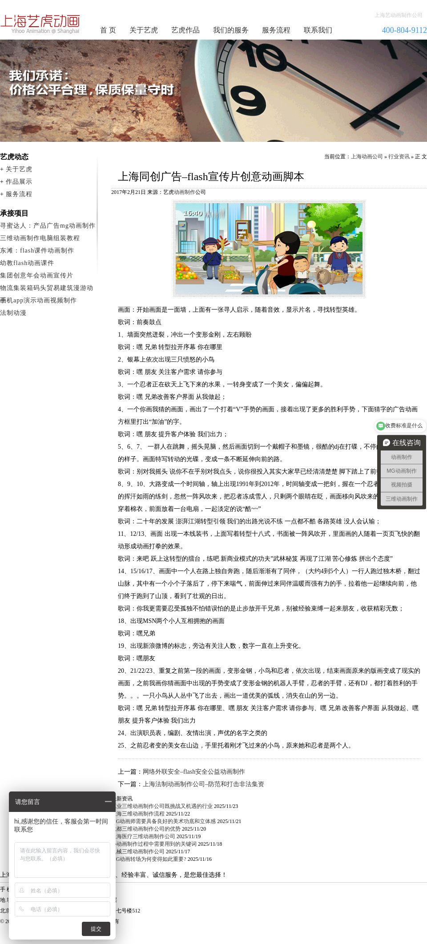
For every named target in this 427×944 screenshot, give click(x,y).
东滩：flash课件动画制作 (37, 250)
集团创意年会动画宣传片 (36, 275)
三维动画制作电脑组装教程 (40, 238)
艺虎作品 (185, 30)
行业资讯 (399, 156)
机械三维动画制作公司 (138, 851)
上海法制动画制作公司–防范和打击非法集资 (203, 784)
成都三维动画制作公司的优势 (146, 829)
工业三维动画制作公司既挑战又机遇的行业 (162, 806)
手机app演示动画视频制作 (38, 300)
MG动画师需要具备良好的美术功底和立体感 (163, 821)
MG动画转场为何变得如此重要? (148, 859)
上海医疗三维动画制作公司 (143, 836)
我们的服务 (231, 30)
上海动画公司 (367, 156)
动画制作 (184, 192)
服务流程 (276, 30)
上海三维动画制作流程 (138, 814)
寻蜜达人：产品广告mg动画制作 (48, 225)
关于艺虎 (143, 30)
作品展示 (19, 181)
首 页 (108, 30)
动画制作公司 (40, 24)
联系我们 (318, 30)
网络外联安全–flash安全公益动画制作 (194, 771)
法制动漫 (13, 312)
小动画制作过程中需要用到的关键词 (154, 844)
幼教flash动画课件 (27, 263)
